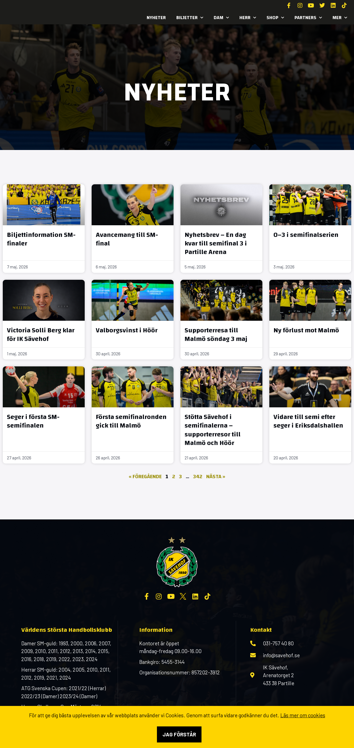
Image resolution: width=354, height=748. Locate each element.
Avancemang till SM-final (127, 239)
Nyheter (156, 17)
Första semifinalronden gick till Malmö (131, 421)
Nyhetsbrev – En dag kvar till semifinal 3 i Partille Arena (216, 243)
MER (339, 17)
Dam (221, 17)
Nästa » (215, 477)
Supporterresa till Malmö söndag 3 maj (216, 334)
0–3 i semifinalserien (306, 235)
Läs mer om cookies (302, 715)
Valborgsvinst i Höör (126, 330)
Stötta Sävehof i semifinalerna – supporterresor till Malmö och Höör (213, 430)
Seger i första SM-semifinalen (33, 421)
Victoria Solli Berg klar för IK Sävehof (40, 334)
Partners (308, 17)
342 (197, 477)
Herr (247, 17)
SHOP (275, 17)
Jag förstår (179, 734)
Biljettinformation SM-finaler (41, 239)
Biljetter (189, 17)
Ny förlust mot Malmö (306, 330)
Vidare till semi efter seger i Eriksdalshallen (308, 421)
